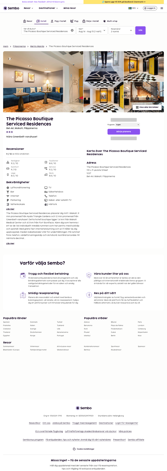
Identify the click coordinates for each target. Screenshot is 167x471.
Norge (32, 336)
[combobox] (46, 31)
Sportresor (115, 346)
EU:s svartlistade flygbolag (49, 431)
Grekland (6, 329)
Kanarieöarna (62, 332)
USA (58, 329)
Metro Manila (37, 46)
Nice (139, 336)
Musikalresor (116, 350)
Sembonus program (33, 440)
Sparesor (141, 346)
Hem (5, 46)
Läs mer (10, 209)
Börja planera (124, 132)
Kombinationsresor (91, 346)
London (141, 326)
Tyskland (60, 326)
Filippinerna (19, 46)
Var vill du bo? (30, 29)
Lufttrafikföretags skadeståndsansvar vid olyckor (91, 431)
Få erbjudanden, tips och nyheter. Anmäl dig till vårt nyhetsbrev (78, 440)
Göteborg (142, 329)
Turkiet (59, 322)
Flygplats (111, 125)
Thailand (6, 332)
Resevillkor (34, 423)
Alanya (87, 322)
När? (81, 29)
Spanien (6, 322)
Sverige (33, 329)
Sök (140, 30)
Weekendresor (63, 350)
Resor (29, 8)
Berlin (113, 336)
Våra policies (125, 431)
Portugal (60, 336)
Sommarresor (8, 346)
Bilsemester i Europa (11, 350)
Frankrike (7, 326)
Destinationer (48, 8)
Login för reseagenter (126, 423)
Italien (32, 326)
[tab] (27, 21)
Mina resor (70, 8)
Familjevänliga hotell (38, 350)
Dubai (113, 332)
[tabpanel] (83, 30)
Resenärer (116, 29)
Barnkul (87, 350)
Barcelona (88, 326)
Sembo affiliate (136, 440)
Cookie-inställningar (83, 449)
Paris (140, 322)
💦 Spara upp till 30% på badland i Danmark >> (123, 2)
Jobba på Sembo (61, 423)
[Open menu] (162, 8)
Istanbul (87, 336)
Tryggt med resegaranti (84, 423)
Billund (113, 322)
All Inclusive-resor (64, 346)
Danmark (33, 322)
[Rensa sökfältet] (72, 30)
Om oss (46, 423)
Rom (86, 329)
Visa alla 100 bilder (147, 107)
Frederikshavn (116, 329)
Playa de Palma (117, 326)
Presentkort (119, 440)
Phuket (87, 332)
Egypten (6, 336)
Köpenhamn (143, 332)
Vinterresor (34, 346)
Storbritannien (36, 332)
